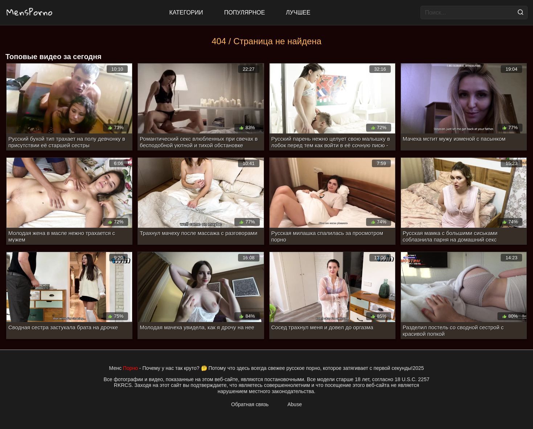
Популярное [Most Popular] (244, 12)
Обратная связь (249, 404)
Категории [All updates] (186, 12)
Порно (130, 368)
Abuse (294, 404)
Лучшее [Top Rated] (298, 12)
